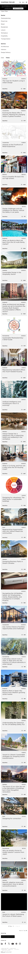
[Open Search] (20, 3)
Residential (4, 27)
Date (2, 57)
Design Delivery (6, 52)
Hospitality (4, 36)
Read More (4, 88)
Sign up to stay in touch (8, 936)
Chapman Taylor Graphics (8, 951)
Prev (10, 926)
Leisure (3, 30)
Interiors (3, 49)
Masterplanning (5, 18)
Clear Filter (4, 11)
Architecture (5, 46)
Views (8, 57)
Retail (2, 24)
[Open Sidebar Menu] (26, 2)
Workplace (4, 33)
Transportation (5, 39)
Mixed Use (4, 21)
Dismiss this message (18, 8)
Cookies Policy (8, 8)
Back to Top (23, 930)
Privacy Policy (16, 949)
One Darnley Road (8, 952)
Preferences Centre (4, 949)
